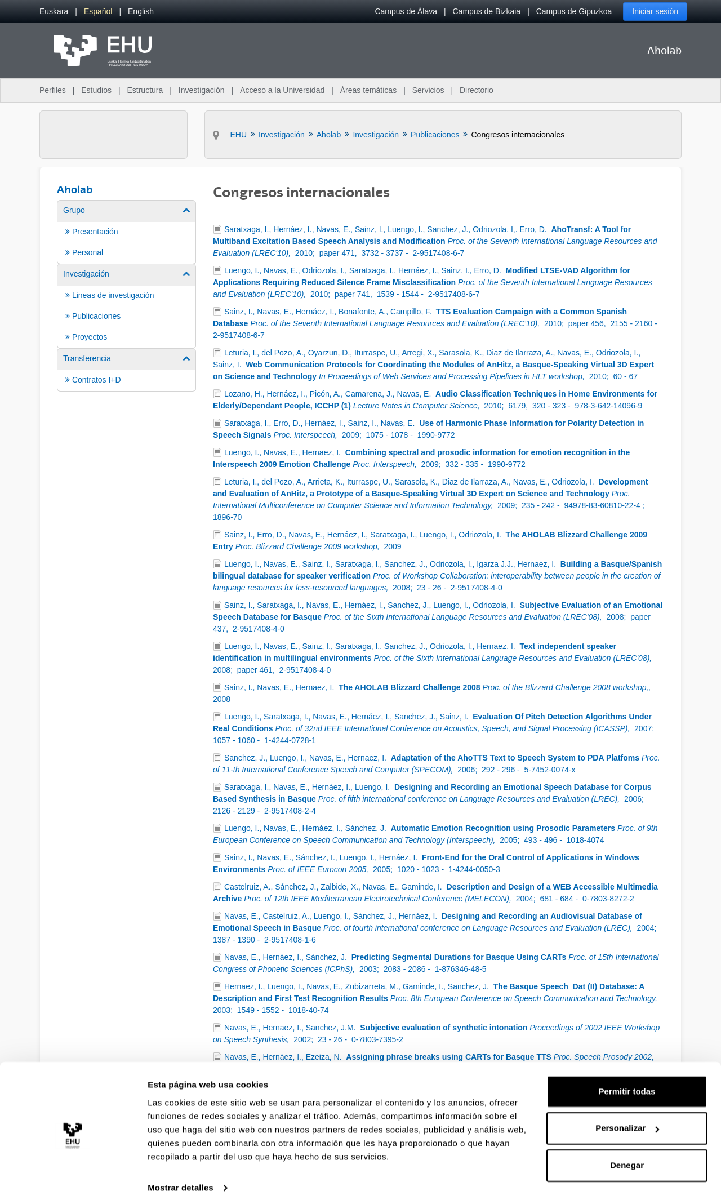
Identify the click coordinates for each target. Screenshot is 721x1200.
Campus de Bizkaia (487, 11)
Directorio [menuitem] (476, 90)
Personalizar (627, 1118)
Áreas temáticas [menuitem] (368, 90)
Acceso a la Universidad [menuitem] (282, 90)
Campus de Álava (406, 11)
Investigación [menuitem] (202, 90)
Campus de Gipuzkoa (574, 11)
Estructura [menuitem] (145, 90)
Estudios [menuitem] (96, 90)
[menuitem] (54, 11)
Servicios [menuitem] (428, 90)
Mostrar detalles (180, 1178)
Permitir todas (627, 1081)
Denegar (627, 1155)
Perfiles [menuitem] (52, 90)
